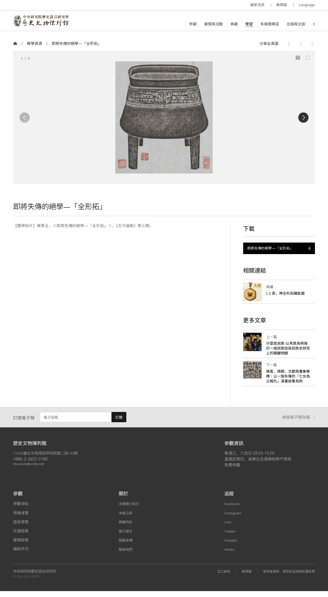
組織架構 (126, 546)
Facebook (233, 510)
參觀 (193, 24)
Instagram (233, 519)
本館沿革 (126, 519)
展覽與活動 (213, 24)
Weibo (230, 555)
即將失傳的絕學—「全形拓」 (76, 43)
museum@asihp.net (29, 470)
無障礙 (281, 4)
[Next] (303, 117)
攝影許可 (20, 555)
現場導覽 (20, 519)
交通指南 (20, 537)
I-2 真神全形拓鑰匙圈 (286, 294)
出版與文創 (295, 24)
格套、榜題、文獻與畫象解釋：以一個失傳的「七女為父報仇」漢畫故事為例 (287, 380)
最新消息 (257, 4)
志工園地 (216, 577)
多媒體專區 (269, 24)
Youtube (232, 546)
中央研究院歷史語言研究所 (34, 577)
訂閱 (118, 423)
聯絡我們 (126, 555)
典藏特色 (126, 528)
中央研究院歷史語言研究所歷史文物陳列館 (44, 22)
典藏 (234, 24)
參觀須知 (20, 510)
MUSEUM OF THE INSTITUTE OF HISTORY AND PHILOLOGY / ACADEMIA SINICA (64, 5)
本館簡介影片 (130, 510)
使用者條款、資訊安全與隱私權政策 (286, 577)
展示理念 (126, 537)
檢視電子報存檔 (298, 424)
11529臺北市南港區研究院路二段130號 (48, 459)
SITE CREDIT (32, 582)
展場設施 (20, 546)
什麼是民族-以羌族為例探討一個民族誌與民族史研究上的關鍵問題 (288, 349)
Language (307, 4)
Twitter (231, 537)
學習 (249, 24)
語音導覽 (20, 528)
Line (228, 528)
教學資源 (34, 43)
